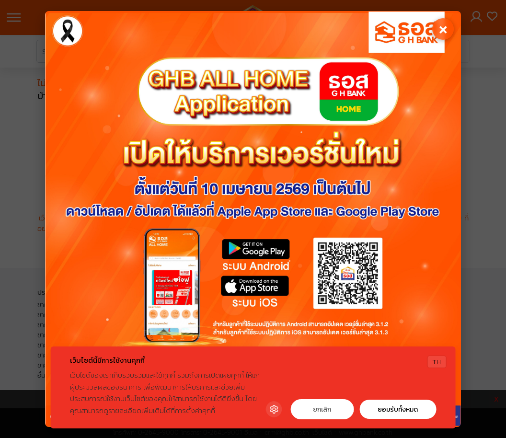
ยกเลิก (322, 409)
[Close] (442, 30)
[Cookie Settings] (273, 409)
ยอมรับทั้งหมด (398, 409)
